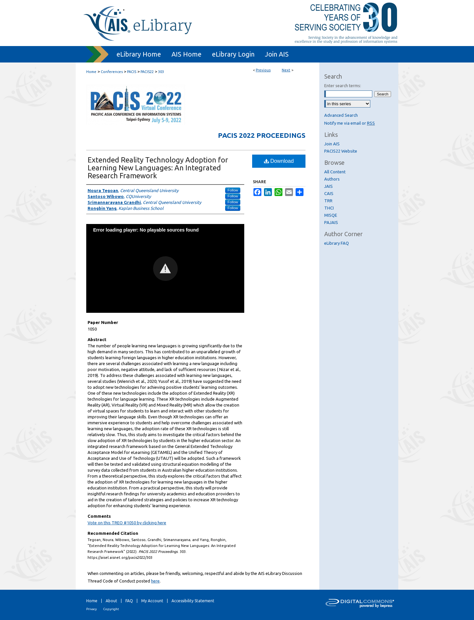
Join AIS (332, 143)
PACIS (131, 72)
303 (161, 72)
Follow (232, 190)
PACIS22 (147, 72)
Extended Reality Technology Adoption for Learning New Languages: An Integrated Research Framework (158, 168)
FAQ (129, 601)
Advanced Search (341, 115)
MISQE (330, 215)
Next (286, 70)
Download (279, 161)
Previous (263, 70)
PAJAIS (331, 222)
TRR (328, 200)
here (155, 581)
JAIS (328, 186)
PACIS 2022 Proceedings (261, 135)
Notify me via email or (349, 123)
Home (91, 72)
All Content (335, 171)
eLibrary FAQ (336, 243)
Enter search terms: (342, 85)
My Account (152, 601)
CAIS (328, 193)
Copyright (111, 609)
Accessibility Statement (192, 601)
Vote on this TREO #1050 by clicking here (127, 522)
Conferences (112, 72)
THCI (329, 208)
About (111, 601)
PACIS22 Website (340, 151)
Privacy (91, 609)
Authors (332, 179)
